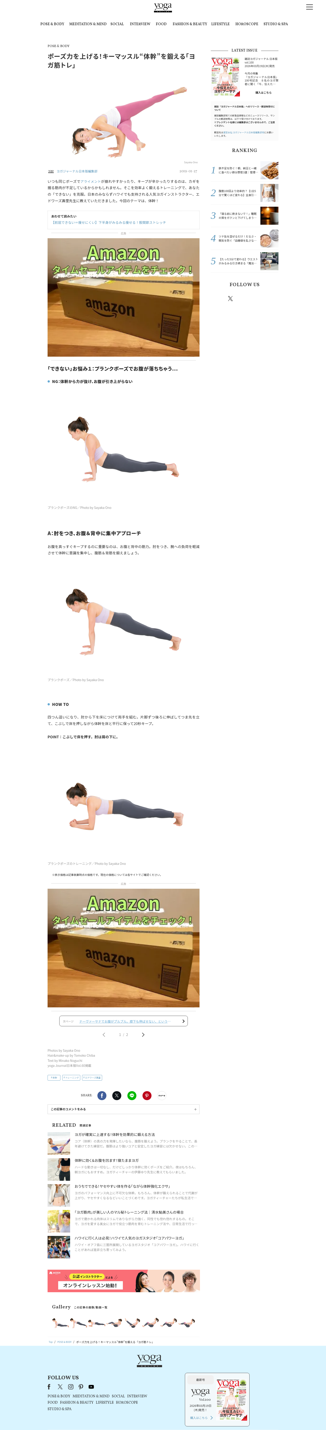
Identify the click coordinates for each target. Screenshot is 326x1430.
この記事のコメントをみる (68, 1057)
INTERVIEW (140, 24)
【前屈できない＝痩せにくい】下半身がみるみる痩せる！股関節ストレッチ (104, 222)
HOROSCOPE (246, 24)
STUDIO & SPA (276, 24)
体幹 (55, 1025)
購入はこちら (263, 92)
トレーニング (72, 1025)
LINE (131, 1043)
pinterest (258, 298)
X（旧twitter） (116, 1043)
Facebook (101, 1043)
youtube (149, 1316)
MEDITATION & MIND (88, 24)
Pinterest (147, 1043)
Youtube (270, 298)
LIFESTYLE (220, 24)
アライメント (91, 181)
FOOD (161, 24)
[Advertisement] (124, 920)
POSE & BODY (52, 24)
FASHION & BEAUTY (190, 24)
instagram (244, 298)
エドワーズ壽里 (93, 1025)
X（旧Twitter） (118, 1316)
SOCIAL (117, 24)
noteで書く (161, 1043)
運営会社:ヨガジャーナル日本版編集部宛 (243, 132)
